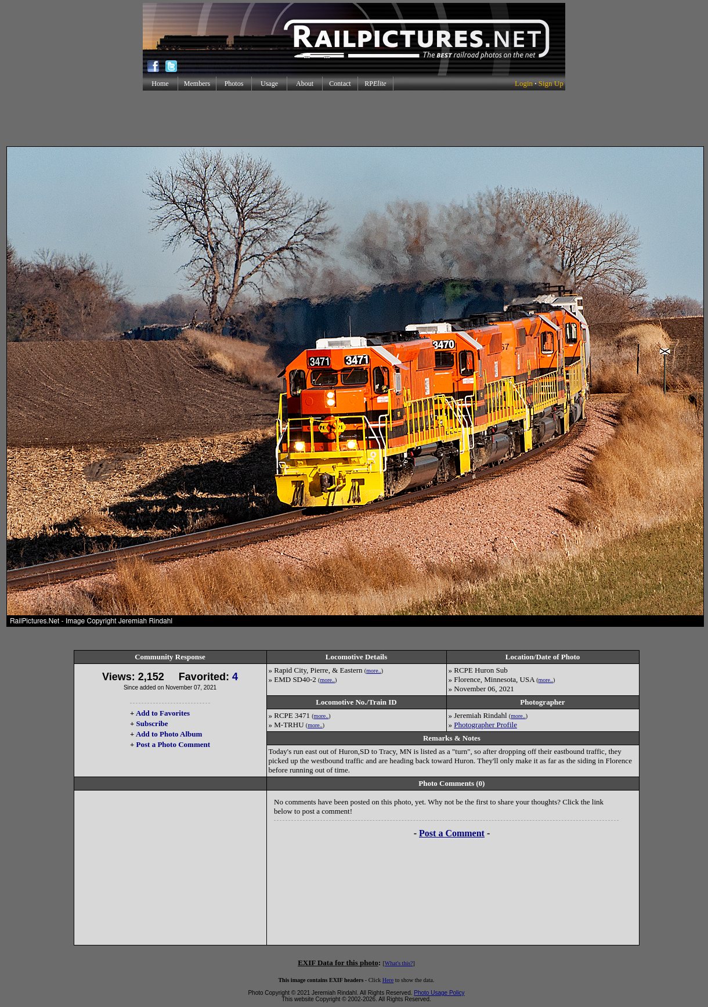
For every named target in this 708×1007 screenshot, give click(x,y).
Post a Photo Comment (173, 744)
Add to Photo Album (169, 734)
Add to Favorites (163, 713)
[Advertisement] (354, 118)
